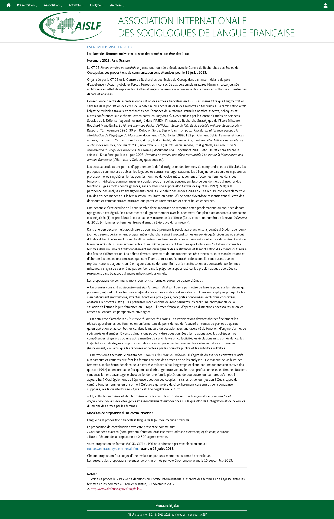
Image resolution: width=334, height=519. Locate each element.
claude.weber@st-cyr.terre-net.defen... (113, 449)
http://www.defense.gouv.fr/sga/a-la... (116, 489)
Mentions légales (167, 506)
